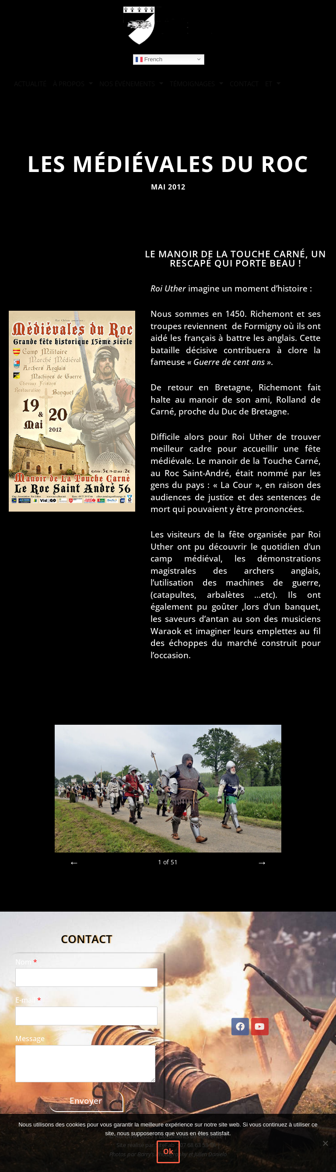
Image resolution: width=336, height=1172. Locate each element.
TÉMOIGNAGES (196, 83)
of (168, 862)
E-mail (28, 1000)
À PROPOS (73, 83)
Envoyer (86, 1100)
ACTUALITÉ (30, 83)
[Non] (325, 1143)
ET (272, 83)
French (149, 59)
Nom (26, 962)
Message (30, 1038)
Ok (168, 1151)
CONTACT (244, 83)
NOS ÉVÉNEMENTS (131, 83)
